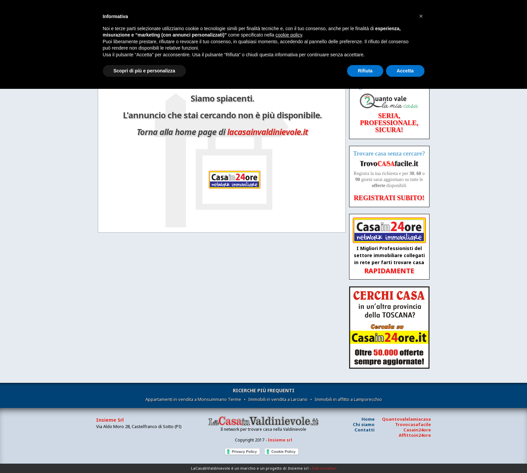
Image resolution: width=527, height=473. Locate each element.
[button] (421, 16)
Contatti (364, 430)
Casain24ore (417, 430)
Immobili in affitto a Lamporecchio (348, 399)
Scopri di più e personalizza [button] (144, 70)
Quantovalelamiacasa (406, 419)
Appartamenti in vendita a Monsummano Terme (193, 399)
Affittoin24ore (415, 435)
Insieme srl (280, 440)
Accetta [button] (405, 70)
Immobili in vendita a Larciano (278, 399)
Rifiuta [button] (365, 70)
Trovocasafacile (413, 424)
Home (368, 419)
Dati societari (324, 468)
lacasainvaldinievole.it (267, 131)
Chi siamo (364, 424)
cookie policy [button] (288, 35)
